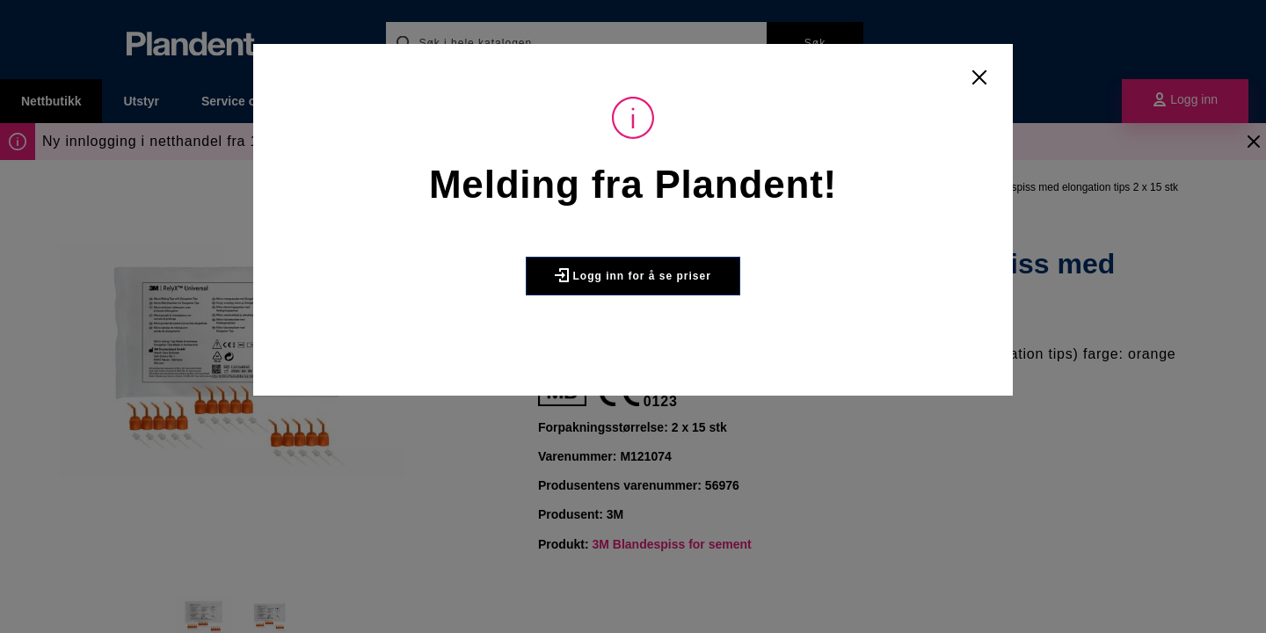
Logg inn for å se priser (633, 275)
